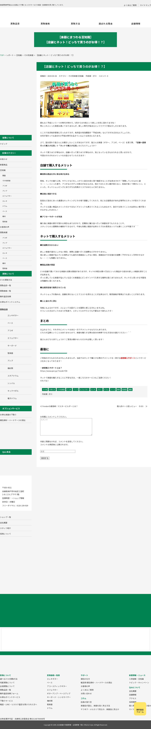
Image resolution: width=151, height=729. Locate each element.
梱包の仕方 (85, 679)
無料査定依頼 (5, 296)
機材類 (49, 700)
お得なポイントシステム (10, 302)
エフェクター (7, 196)
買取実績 (3, 232)
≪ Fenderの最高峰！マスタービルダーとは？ (59, 406)
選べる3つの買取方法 (8, 679)
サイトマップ (145, 5)
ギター (100, 389)
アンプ (4, 191)
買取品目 (15, 23)
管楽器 (4, 221)
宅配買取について (7, 682)
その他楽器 (6, 180)
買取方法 (75, 23)
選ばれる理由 (106, 23)
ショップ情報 (18, 498)
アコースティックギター (57, 686)
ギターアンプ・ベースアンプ (58, 693)
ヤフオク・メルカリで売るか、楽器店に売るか (100, 709)
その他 (45, 389)
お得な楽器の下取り (8, 414)
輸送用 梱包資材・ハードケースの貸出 (96, 682)
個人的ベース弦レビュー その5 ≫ (132, 406)
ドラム (4, 206)
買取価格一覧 (5, 291)
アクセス (132, 698)
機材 (4, 216)
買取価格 (45, 23)
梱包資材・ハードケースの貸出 (12, 420)
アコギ (4, 186)
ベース (4, 211)
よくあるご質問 (130, 5)
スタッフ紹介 (5, 528)
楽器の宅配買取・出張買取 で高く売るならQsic (77, 725)
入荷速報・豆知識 (136, 679)
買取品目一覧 (5, 285)
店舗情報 (136, 23)
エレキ (4, 201)
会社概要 (3, 522)
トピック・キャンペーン (139, 682)
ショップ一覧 (5, 517)
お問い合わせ (86, 693)
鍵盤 (4, 175)
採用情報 (132, 702)
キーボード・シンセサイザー (59, 697)
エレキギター (52, 679)
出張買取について (7, 686)
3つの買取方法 (6, 279)
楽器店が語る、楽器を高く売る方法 (95, 705)
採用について (5, 533)
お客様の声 (4, 227)
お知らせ (3, 159)
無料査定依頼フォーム (9, 693)
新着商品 (3, 164)
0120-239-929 (22, 505)
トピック (3, 143)
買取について (8, 273)
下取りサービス (6, 700)
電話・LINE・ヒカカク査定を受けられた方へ (18, 704)
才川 (50, 394)
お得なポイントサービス (10, 697)
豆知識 (2, 170)
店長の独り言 (86, 702)
